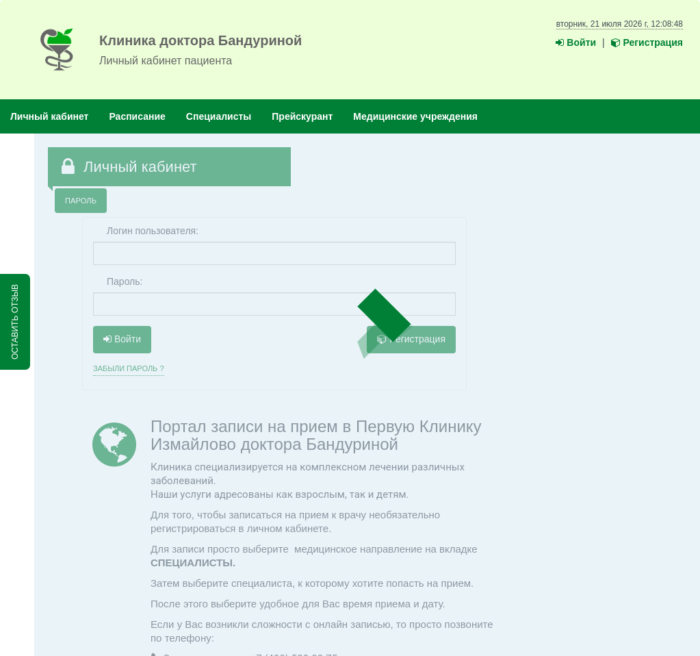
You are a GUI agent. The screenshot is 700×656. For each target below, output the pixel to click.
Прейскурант (302, 116)
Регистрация (647, 42)
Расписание (137, 116)
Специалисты (218, 116)
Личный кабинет (49, 116)
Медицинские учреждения (415, 116)
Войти (576, 42)
